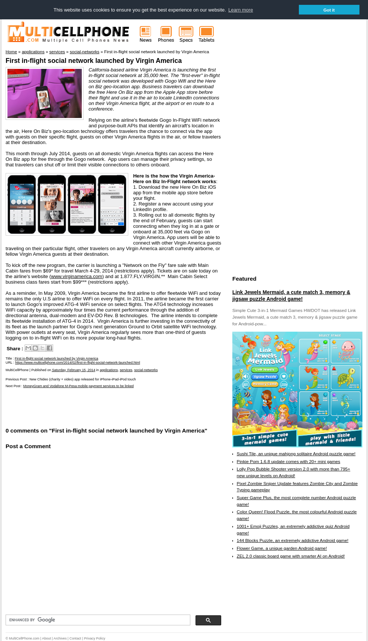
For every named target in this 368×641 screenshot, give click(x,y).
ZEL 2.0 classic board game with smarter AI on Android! (291, 556)
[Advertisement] (93, 407)
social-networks (146, 370)
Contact (75, 638)
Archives (60, 638)
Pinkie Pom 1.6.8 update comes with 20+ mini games (288, 461)
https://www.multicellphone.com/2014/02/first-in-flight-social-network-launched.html (77, 362)
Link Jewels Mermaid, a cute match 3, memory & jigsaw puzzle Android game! (291, 295)
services (126, 370)
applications (109, 370)
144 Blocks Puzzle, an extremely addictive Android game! (292, 540)
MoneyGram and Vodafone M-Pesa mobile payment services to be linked (78, 386)
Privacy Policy (94, 638)
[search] (97, 620)
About (46, 638)
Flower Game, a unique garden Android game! (282, 548)
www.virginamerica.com (76, 276)
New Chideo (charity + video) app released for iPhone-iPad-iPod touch (82, 379)
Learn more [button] (240, 10)
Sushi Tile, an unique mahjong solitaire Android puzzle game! (296, 453)
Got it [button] (329, 9)
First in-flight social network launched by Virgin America (94, 60)
